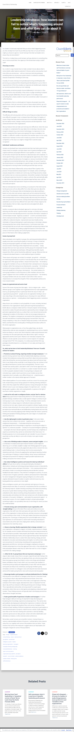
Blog (69, 2)
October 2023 (60, 134)
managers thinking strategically (10, 646)
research (5, 656)
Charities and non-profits (63, 193)
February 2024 (60, 132)
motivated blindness (7, 649)
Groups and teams (61, 204)
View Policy (69, 730)
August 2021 (60, 166)
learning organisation (8, 644)
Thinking (59, 213)
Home (30, 2)
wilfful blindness (6, 661)
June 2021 (59, 171)
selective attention (19, 656)
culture (12, 637)
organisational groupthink (9, 653)
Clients (64, 2)
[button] (51, 2)
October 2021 (60, 163)
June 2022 (59, 149)
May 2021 (59, 174)
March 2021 (59, 180)
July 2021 (59, 168)
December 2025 (60, 123)
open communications (8, 651)
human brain (12, 639)
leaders (14, 641)
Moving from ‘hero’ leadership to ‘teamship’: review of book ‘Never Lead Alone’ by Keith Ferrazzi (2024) (13, 698)
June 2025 (59, 126)
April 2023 (59, 140)
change (7, 634)
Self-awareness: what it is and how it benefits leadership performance (64, 96)
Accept (63, 730)
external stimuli (17, 637)
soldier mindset (6, 658)
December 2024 (60, 129)
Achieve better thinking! (39, 2)
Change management (62, 190)
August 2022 (60, 146)
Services (56, 2)
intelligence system (7, 641)
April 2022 (59, 151)
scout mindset (11, 656)
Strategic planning (61, 210)
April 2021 (59, 177)
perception (18, 653)
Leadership (11, 632)
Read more (7, 714)
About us (49, 2)
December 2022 (60, 143)
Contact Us (67, 6)
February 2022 (60, 154)
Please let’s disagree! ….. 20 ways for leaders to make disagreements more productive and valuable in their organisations (63, 106)
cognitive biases (13, 634)
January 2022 (60, 157)
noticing (15, 649)
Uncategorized (60, 216)
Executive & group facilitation (63, 201)
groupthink (5, 639)
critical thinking (6, 637)
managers (16, 644)
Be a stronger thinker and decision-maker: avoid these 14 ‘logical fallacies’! (63, 88)
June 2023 (59, 137)
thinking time (14, 658)
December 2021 (60, 160)
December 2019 (60, 183)
